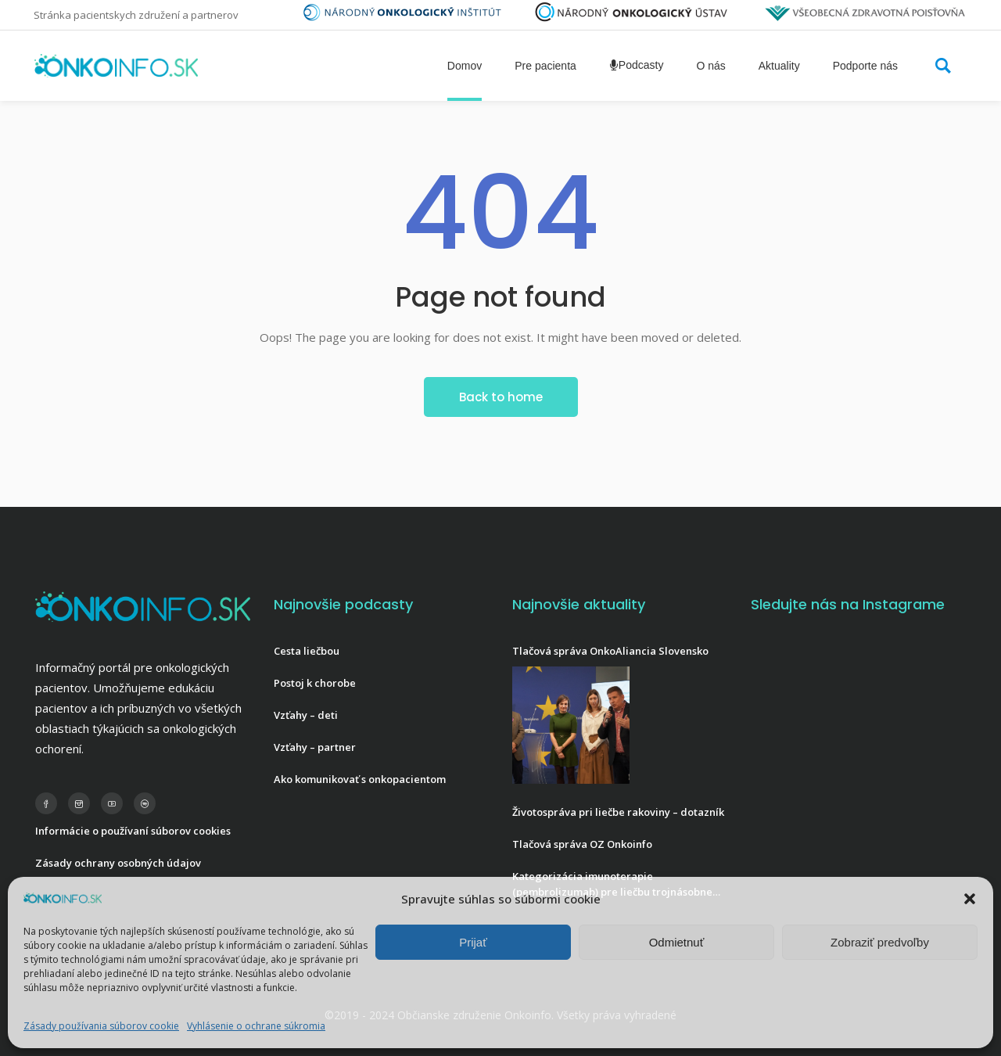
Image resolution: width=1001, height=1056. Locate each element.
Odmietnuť (677, 942)
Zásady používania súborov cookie (101, 1026)
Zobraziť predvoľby (880, 942)
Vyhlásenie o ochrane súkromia (256, 1026)
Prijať (473, 942)
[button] (970, 899)
